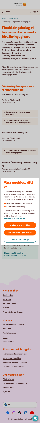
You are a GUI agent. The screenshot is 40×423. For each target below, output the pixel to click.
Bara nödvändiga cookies (20, 232)
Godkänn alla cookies (20, 225)
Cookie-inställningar (20, 239)
